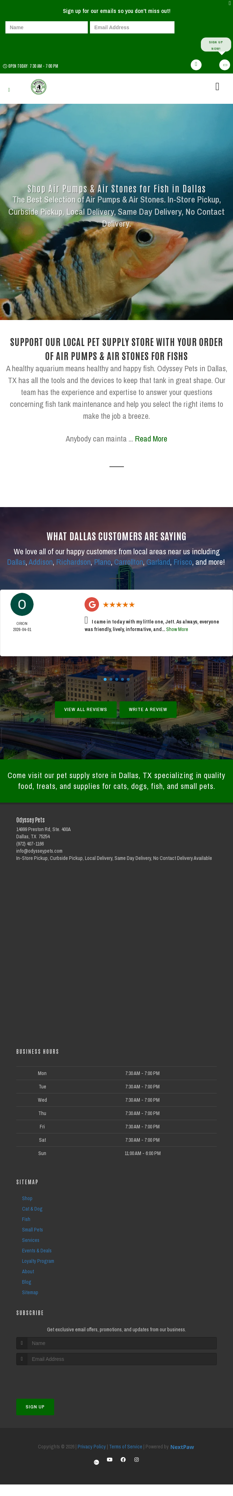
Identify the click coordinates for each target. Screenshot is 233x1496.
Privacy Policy (92, 1458)
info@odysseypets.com (39, 863)
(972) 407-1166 (30, 855)
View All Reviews (85, 709)
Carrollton (128, 562)
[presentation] (30, 44)
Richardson (73, 562)
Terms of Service (125, 1458)
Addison (41, 562)
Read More (151, 439)
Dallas (16, 562)
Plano (102, 562)
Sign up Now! (216, 44)
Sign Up (35, 1418)
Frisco (182, 562)
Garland (158, 562)
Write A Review (148, 709)
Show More (177, 629)
